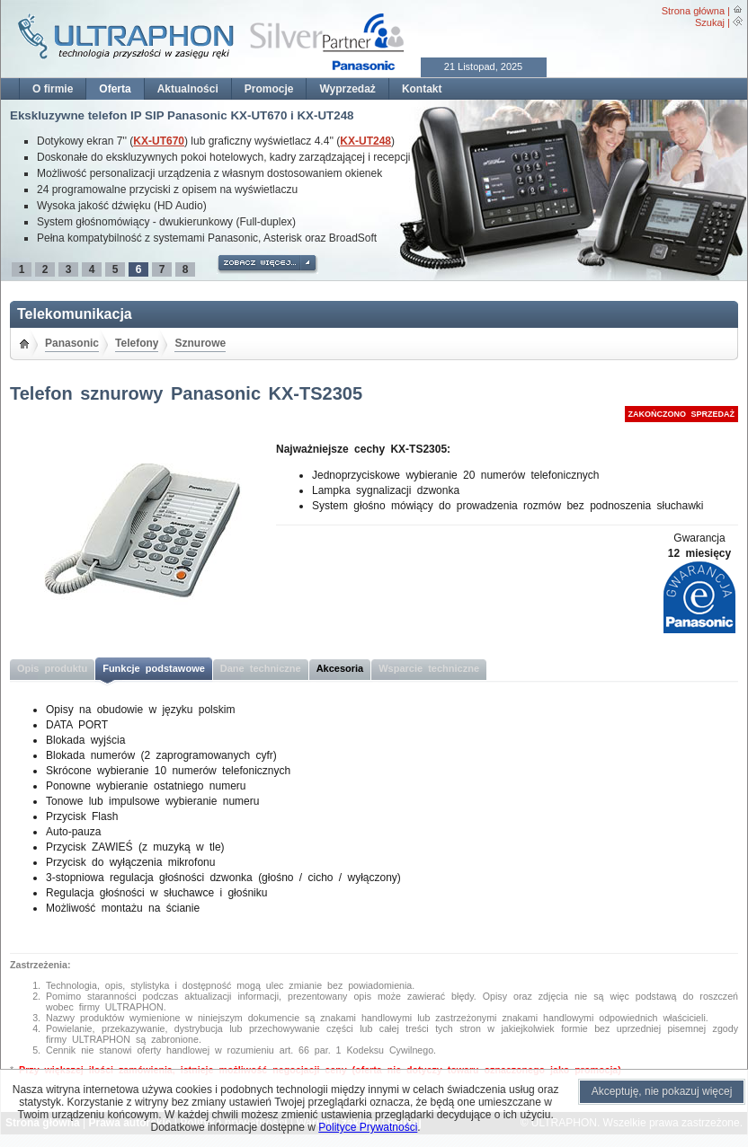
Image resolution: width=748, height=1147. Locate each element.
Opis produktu (52, 668)
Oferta (114, 89)
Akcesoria (340, 668)
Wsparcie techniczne (428, 668)
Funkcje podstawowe (153, 668)
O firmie (52, 89)
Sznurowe (200, 343)
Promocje (269, 89)
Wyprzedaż (347, 89)
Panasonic (72, 343)
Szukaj (710, 22)
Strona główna (693, 10)
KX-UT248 (365, 141)
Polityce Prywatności (367, 1127)
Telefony (136, 343)
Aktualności (187, 89)
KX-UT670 (158, 141)
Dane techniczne (260, 668)
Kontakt (422, 89)
